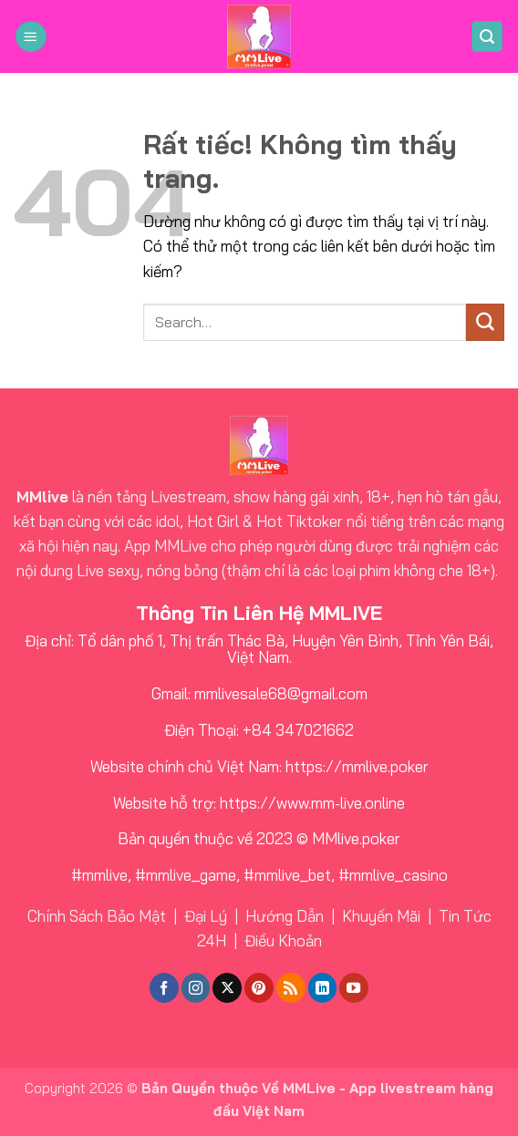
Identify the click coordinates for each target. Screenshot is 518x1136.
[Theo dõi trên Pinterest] (259, 987)
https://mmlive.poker (357, 766)
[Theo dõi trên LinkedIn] (322, 987)
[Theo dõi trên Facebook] (164, 987)
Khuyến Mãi (381, 915)
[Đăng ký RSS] (291, 987)
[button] (31, 37)
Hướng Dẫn (284, 915)
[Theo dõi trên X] (227, 987)
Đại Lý (205, 915)
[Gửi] (485, 322)
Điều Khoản (283, 940)
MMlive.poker (356, 838)
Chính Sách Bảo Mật (96, 915)
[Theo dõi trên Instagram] (196, 987)
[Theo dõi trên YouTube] (353, 987)
